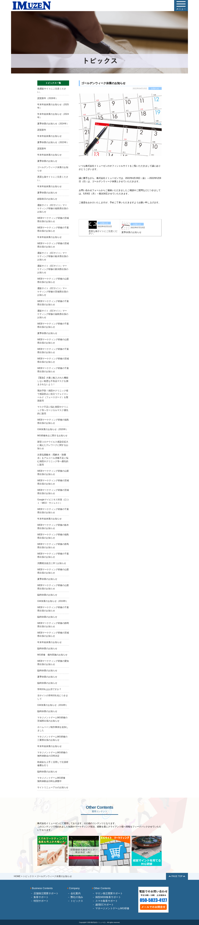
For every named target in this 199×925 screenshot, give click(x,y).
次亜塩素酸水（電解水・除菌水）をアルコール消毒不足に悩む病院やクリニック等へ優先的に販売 (52, 459)
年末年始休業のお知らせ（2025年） (53, 106)
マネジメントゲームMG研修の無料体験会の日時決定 (52, 754)
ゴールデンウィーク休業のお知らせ (52, 169)
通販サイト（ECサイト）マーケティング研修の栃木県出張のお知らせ (52, 256)
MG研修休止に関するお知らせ (52, 435)
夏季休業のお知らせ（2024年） (53, 123)
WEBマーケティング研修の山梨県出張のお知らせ (53, 280)
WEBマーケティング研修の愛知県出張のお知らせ (53, 662)
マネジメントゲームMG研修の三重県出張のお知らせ (52, 738)
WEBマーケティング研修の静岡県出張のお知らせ (53, 625)
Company (73, 888)
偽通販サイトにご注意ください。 (51, 90)
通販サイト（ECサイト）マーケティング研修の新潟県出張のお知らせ (52, 269)
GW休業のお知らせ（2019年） (52, 601)
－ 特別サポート (39, 900)
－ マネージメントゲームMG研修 (110, 908)
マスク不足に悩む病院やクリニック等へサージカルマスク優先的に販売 (52, 410)
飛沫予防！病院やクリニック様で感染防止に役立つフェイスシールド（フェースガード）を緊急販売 (52, 395)
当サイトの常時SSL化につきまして (52, 697)
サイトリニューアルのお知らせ (52, 787)
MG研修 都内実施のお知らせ (52, 655)
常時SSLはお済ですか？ (49, 689)
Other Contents (101, 888)
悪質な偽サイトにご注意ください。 (52, 178)
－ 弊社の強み (75, 897)
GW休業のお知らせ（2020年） (52, 429)
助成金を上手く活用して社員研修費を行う (52, 764)
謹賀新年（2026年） (47, 98)
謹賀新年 (41, 130)
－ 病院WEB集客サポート (106, 897)
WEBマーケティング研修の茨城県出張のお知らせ (53, 220)
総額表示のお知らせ (47, 199)
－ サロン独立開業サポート (107, 893)
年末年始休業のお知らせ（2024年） (53, 116)
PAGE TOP (177, 876)
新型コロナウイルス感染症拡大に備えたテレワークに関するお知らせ (52, 445)
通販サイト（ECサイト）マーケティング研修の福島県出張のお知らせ (52, 208)
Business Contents (41, 888)
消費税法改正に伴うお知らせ (51, 563)
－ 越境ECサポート (103, 904)
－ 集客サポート (39, 897)
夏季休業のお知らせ (47, 161)
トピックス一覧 (53, 83)
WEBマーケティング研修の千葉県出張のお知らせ (53, 229)
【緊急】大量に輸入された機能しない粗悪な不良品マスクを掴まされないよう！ (52, 381)
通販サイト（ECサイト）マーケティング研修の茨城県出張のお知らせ (52, 291)
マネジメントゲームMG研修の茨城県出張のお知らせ (52, 719)
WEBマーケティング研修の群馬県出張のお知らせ (53, 546)
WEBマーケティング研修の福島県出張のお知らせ (53, 421)
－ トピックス (75, 900)
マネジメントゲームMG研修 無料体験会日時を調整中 (52, 779)
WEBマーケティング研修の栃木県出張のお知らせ (53, 526)
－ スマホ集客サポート (105, 900)
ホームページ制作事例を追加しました (52, 729)
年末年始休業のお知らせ (49, 136)
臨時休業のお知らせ (47, 595)
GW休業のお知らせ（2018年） (52, 705)
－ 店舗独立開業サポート (44, 893)
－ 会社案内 (74, 893)
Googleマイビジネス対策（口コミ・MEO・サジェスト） (53, 501)
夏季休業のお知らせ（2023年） (53, 142)
